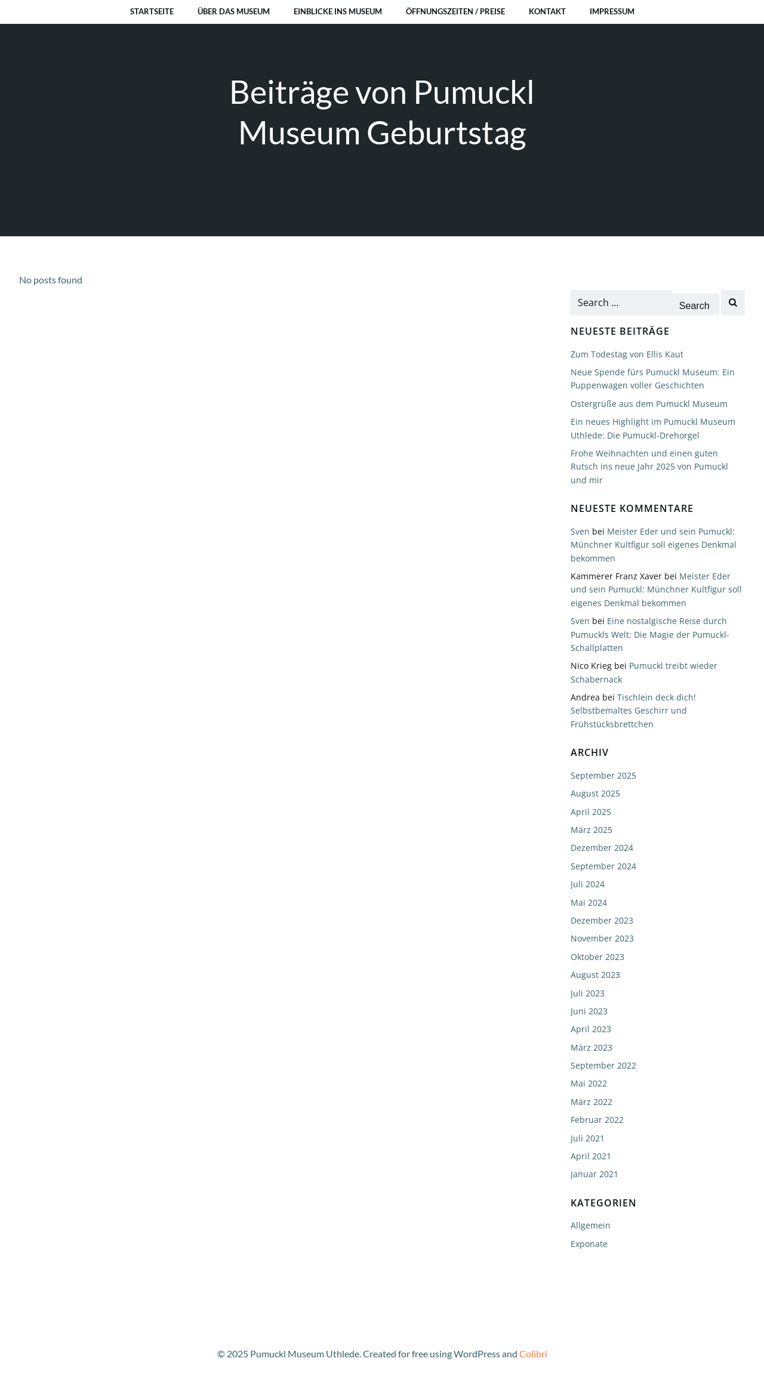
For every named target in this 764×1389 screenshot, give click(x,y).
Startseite (152, 11)
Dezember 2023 (602, 920)
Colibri (533, 1353)
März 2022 (591, 1101)
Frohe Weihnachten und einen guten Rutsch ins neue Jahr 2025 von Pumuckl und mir (649, 466)
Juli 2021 (588, 1138)
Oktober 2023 (597, 956)
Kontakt (547, 11)
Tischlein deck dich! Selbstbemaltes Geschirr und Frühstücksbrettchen (633, 711)
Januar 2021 (594, 1174)
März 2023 (591, 1047)
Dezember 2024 (602, 847)
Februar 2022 (597, 1119)
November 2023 (602, 938)
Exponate (589, 1243)
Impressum (612, 11)
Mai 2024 (589, 902)
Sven (580, 531)
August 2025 (595, 793)
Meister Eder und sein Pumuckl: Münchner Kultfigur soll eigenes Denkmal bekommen (654, 545)
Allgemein (591, 1225)
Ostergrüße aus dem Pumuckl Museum (649, 403)
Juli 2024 (588, 884)
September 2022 (603, 1065)
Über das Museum (234, 11)
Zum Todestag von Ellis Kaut (627, 354)
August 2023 (595, 974)
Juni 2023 (589, 1011)
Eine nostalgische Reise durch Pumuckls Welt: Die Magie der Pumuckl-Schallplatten (650, 634)
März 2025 (591, 829)
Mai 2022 (589, 1083)
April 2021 (591, 1156)
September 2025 (603, 775)
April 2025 (591, 811)
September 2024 (603, 866)
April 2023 (591, 1029)
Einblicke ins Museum (338, 11)
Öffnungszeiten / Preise (455, 11)
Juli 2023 (588, 993)
